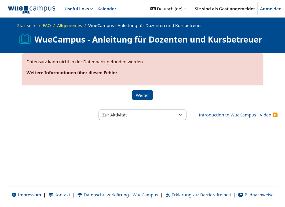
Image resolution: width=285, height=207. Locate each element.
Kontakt (59, 195)
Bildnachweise (255, 195)
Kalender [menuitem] (106, 9)
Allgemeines (69, 25)
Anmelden (271, 9)
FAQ (47, 25)
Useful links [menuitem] (77, 9)
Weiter (142, 95)
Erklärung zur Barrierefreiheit (198, 195)
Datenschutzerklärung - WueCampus (117, 195)
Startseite (27, 25)
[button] (168, 8)
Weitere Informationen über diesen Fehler (72, 72)
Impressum (26, 195)
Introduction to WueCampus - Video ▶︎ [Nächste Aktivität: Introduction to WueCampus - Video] (238, 115)
